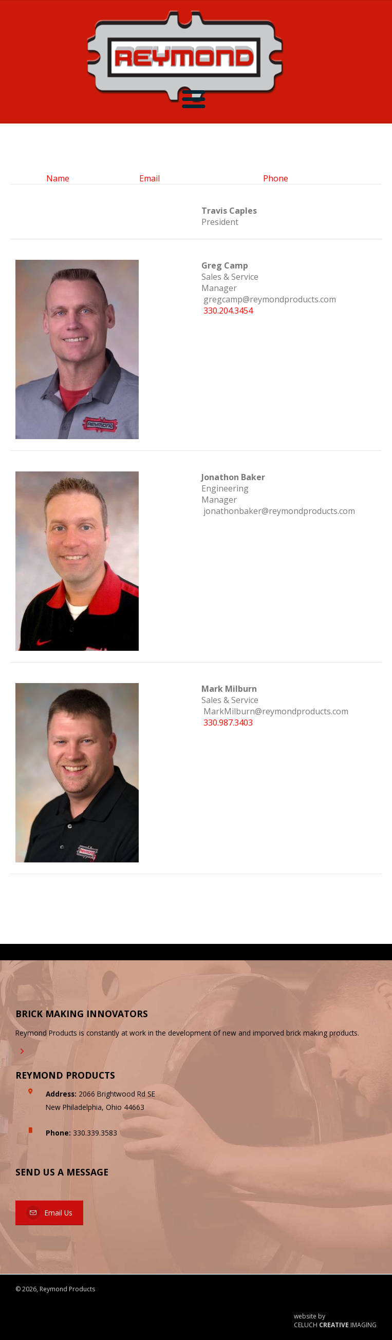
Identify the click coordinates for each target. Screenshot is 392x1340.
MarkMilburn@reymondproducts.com (275, 711)
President (229, 216)
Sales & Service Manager (229, 277)
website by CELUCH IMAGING (335, 1320)
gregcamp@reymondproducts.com (269, 299)
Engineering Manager (233, 488)
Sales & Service (229, 694)
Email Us (49, 1213)
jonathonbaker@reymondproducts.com (279, 511)
